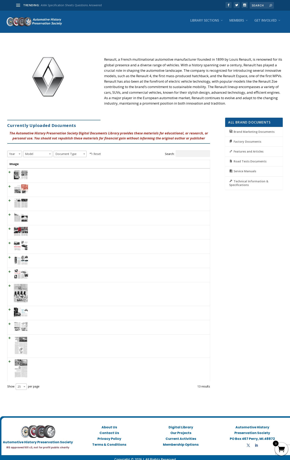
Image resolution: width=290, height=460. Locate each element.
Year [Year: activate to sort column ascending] (109, 160)
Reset (97, 150)
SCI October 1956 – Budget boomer (51, 239)
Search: (187, 150)
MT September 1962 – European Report (54, 320)
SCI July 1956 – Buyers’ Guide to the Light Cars (58, 306)
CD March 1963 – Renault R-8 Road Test (54, 334)
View (199, 170)
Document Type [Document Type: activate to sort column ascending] (158, 160)
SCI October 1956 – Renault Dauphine (52, 254)
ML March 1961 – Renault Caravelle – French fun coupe (64, 183)
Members (236, 23)
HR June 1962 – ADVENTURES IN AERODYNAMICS (60, 169)
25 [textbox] (19, 383)
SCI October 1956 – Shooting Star (49, 268)
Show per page (23, 383)
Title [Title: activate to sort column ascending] (31, 160)
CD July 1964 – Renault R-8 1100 (49, 358)
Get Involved (265, 23)
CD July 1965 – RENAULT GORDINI (50, 197)
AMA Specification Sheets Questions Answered (71, 5)
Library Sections (204, 23)
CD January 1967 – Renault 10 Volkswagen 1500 (59, 211)
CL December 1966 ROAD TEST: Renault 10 (56, 225)
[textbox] (13, 150)
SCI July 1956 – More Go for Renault (51, 282)
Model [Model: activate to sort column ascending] (129, 160)
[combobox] (14, 150)
